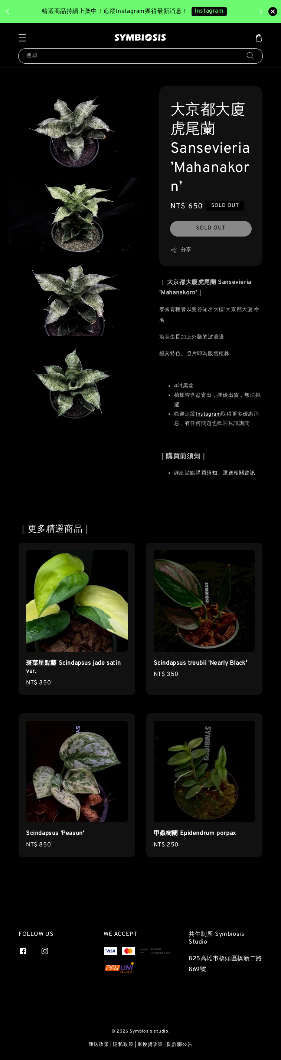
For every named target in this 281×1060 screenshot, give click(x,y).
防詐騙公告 (180, 1045)
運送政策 (99, 1045)
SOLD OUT (211, 228)
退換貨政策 (150, 1045)
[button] (22, 38)
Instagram (208, 414)
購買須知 (206, 473)
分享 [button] (181, 250)
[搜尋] (250, 56)
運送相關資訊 (239, 473)
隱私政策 (123, 1045)
